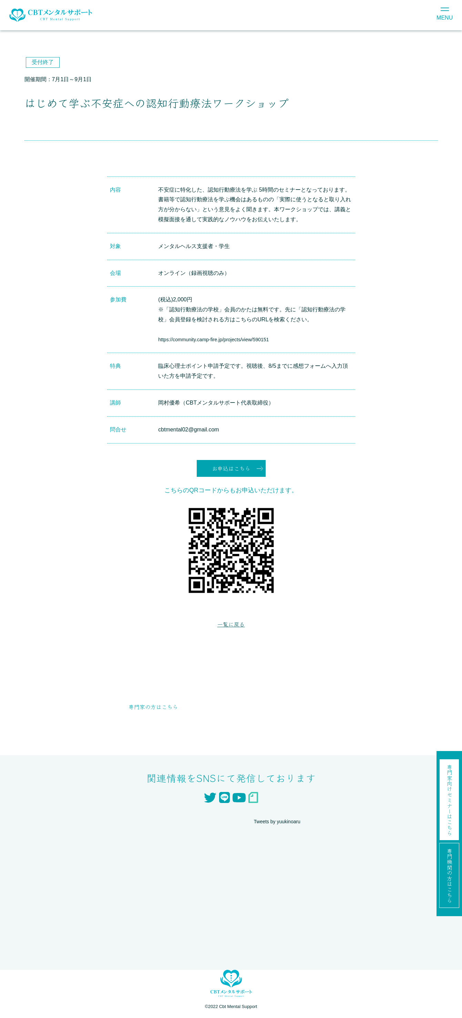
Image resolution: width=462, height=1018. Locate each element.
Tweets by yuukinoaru (280, 823)
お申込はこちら (231, 469)
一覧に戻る (231, 626)
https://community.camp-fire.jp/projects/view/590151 (221, 339)
